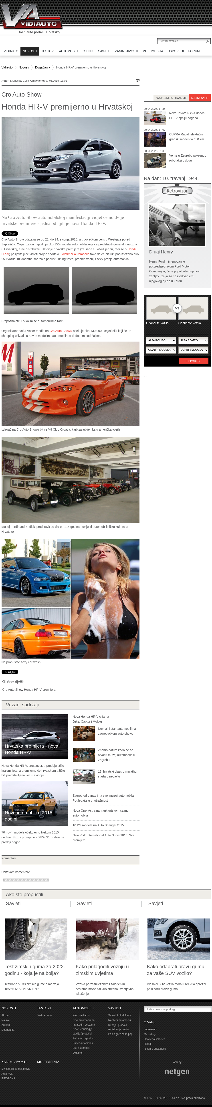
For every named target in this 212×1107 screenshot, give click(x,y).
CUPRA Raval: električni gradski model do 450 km (186, 137)
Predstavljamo (81, 1015)
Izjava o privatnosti (155, 1048)
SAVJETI (114, 1008)
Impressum (150, 1029)
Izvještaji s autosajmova (16, 1068)
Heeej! (148, 1043)
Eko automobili (81, 1047)
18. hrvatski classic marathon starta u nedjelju (118, 774)
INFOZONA (8, 1078)
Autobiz (6, 1025)
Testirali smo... (45, 1015)
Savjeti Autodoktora (119, 1015)
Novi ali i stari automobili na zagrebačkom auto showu (117, 731)
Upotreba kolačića (154, 1039)
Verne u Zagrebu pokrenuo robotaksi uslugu (187, 158)
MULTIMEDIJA (48, 1061)
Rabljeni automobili (119, 1020)
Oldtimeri (78, 1052)
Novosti (24, 67)
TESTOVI (44, 1008)
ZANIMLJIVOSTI (14, 1061)
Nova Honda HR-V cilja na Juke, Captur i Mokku (91, 719)
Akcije (5, 1015)
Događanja (42, 67)
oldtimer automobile (75, 254)
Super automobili (83, 1043)
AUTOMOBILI (83, 1008)
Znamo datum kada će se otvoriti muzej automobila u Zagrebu (116, 755)
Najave (6, 1020)
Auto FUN (7, 1073)
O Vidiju (149, 1022)
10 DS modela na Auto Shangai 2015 (98, 825)
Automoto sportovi (83, 1038)
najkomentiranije (171, 98)
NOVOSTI (9, 1008)
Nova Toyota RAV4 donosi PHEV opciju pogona (187, 115)
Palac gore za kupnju (120, 1034)
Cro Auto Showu (61, 331)
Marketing (150, 1034)
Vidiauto (7, 67)
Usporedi (193, 361)
